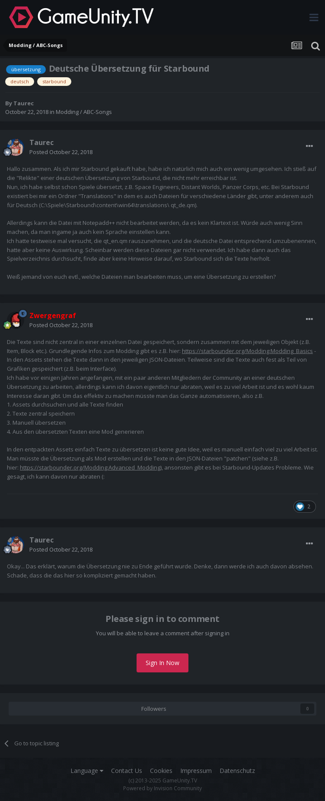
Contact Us (126, 770)
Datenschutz (237, 770)
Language (86, 770)
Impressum (196, 770)
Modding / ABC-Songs (84, 112)
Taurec (23, 103)
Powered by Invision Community (162, 788)
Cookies (161, 770)
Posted (60, 152)
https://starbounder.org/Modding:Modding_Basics (247, 351)
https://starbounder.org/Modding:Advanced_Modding (90, 467)
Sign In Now (162, 663)
